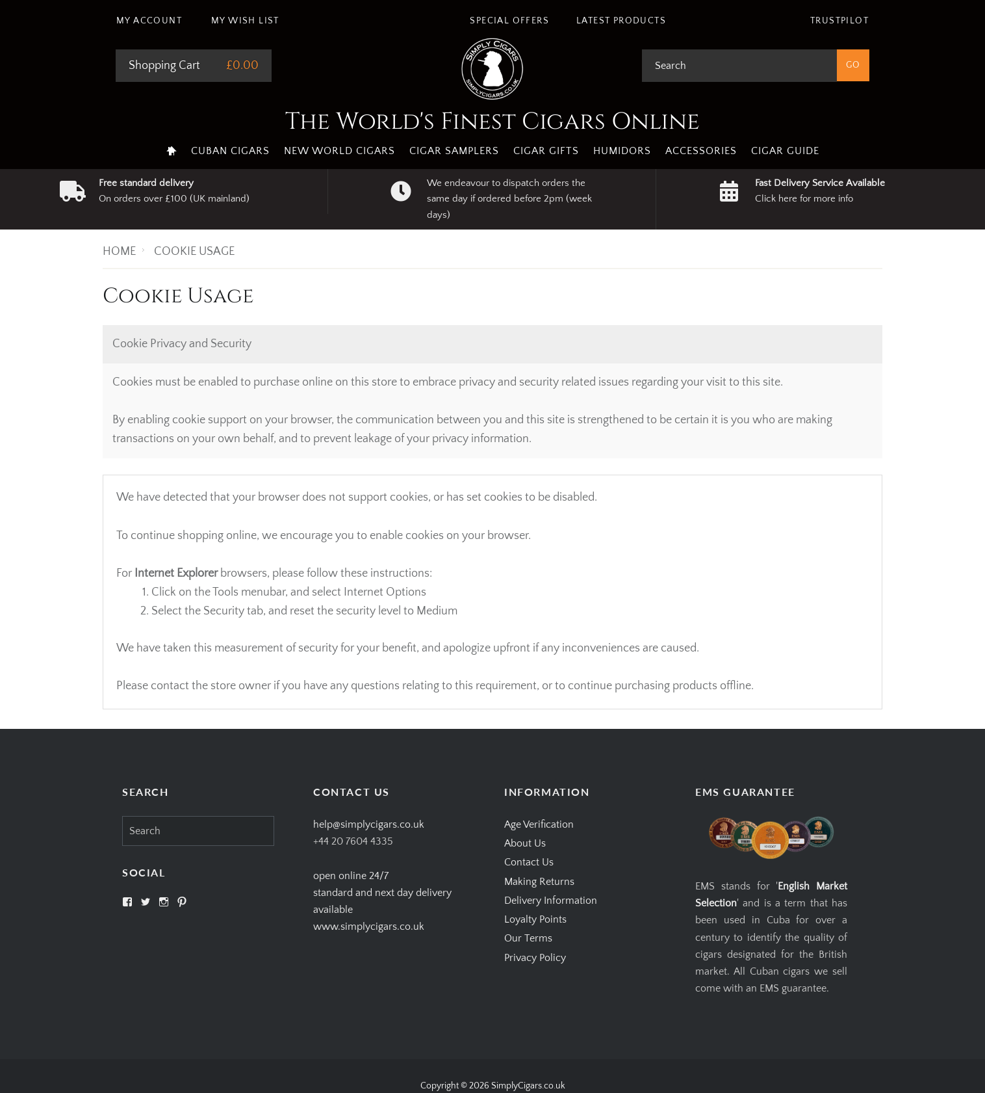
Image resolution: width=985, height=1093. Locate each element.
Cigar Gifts (546, 151)
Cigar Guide (785, 151)
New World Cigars (339, 151)
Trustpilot (839, 21)
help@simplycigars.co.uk (368, 824)
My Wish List (245, 21)
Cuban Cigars (230, 151)
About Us (525, 843)
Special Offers (509, 21)
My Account (149, 21)
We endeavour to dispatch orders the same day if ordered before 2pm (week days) (509, 199)
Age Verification (539, 824)
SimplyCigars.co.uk (528, 1086)
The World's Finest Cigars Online (492, 121)
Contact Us (529, 862)
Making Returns (539, 882)
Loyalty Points (535, 919)
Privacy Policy (535, 958)
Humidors (622, 151)
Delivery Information (550, 900)
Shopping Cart (164, 65)
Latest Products (621, 21)
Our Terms (528, 938)
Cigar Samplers (454, 151)
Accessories (701, 151)
